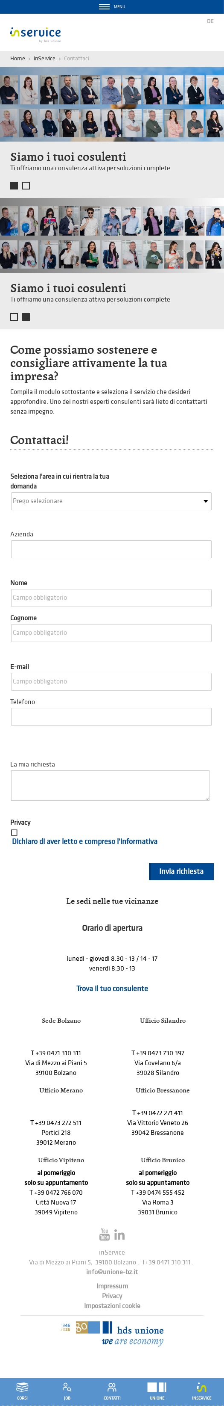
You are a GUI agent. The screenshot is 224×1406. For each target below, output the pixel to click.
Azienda (21, 534)
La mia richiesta (32, 765)
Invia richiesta (181, 871)
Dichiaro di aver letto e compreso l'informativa (84, 841)
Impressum (112, 1286)
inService (44, 58)
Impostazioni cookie (112, 1306)
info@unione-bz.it (112, 1272)
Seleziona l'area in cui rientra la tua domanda (59, 482)
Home (17, 58)
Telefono (22, 702)
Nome (18, 583)
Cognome (23, 618)
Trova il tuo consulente (112, 988)
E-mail (19, 667)
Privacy (20, 823)
